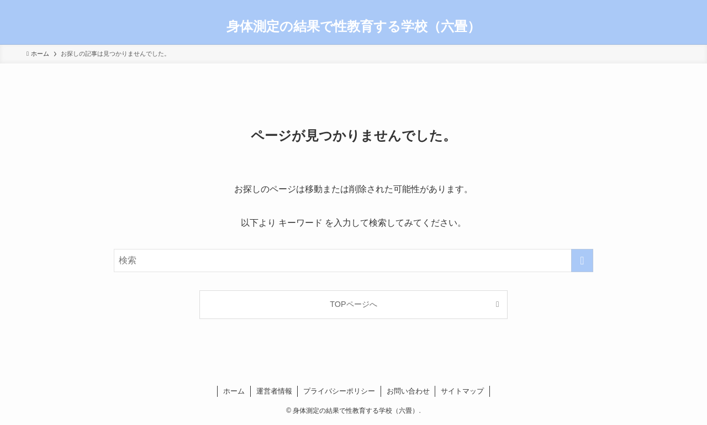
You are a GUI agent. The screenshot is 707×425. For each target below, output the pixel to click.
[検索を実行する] (582, 260)
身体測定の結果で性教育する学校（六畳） (353, 26)
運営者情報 (274, 391)
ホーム (234, 391)
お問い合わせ (408, 391)
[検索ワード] (353, 260)
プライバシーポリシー (339, 391)
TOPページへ (353, 304)
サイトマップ (462, 391)
